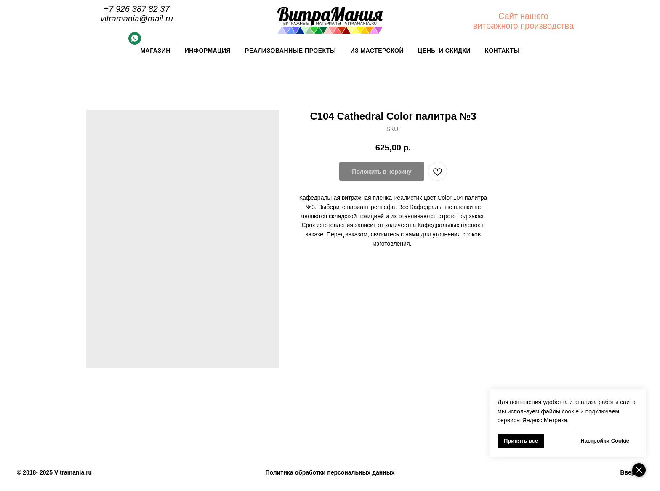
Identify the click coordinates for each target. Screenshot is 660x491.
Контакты (502, 50)
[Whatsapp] (134, 42)
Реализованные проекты (290, 50)
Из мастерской (377, 50)
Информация (208, 50)
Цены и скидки (444, 50)
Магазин (155, 50)
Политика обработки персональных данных (330, 472)
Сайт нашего (523, 16)
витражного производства (523, 25)
